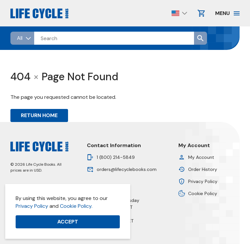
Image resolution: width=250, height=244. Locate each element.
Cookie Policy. (76, 206)
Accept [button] (67, 221)
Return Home (39, 115)
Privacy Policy (32, 206)
